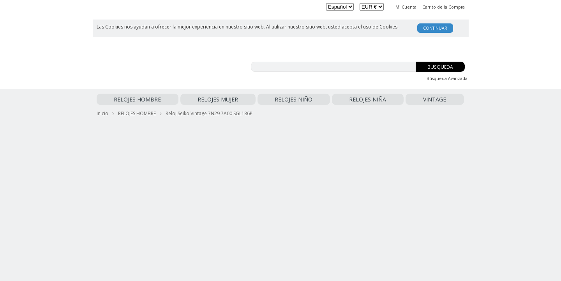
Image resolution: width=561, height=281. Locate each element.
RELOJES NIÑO (207, 99)
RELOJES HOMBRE (120, 99)
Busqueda (440, 67)
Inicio (102, 111)
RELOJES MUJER (165, 99)
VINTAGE (277, 99)
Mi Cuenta (405, 7)
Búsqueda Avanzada (447, 78)
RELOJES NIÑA (246, 99)
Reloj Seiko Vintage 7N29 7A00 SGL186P (209, 111)
